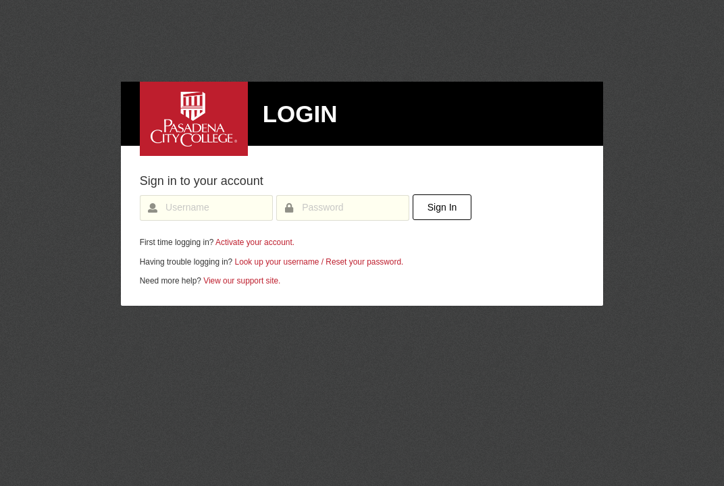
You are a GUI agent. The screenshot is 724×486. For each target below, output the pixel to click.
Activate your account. (254, 242)
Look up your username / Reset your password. (319, 262)
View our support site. (241, 281)
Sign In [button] (442, 207)
